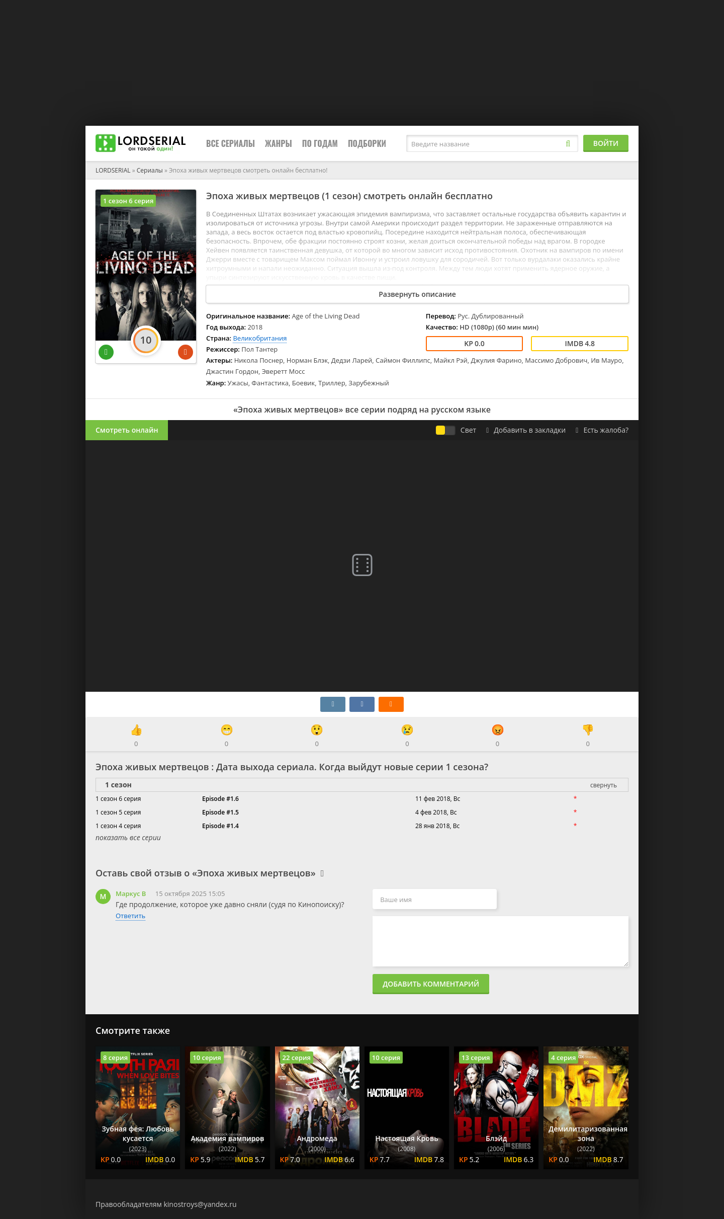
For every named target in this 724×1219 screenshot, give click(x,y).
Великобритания (260, 338)
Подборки (367, 143)
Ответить (130, 915)
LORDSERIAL (113, 170)
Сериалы (150, 170)
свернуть (603, 785)
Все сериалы (230, 143)
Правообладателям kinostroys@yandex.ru (166, 1204)
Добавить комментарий (431, 984)
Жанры (278, 143)
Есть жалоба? (602, 430)
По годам (320, 143)
